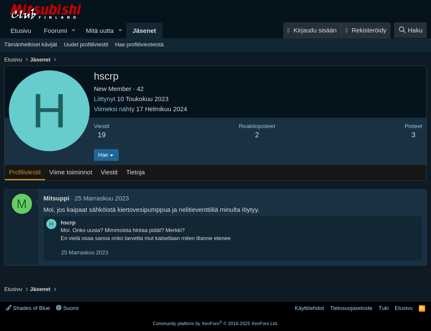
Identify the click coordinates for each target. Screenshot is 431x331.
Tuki (383, 308)
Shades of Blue (28, 308)
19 (102, 135)
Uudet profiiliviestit (86, 44)
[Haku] (410, 30)
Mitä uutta (100, 30)
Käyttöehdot (309, 308)
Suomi (67, 308)
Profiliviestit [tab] (25, 172)
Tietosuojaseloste (351, 308)
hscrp (68, 222)
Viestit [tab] (109, 172)
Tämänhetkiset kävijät (30, 44)
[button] (74, 30)
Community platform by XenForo (215, 323)
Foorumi (55, 30)
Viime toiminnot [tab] (70, 172)
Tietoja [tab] (135, 172)
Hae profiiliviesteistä (139, 44)
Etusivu (21, 30)
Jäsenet (144, 30)
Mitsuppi (56, 198)
